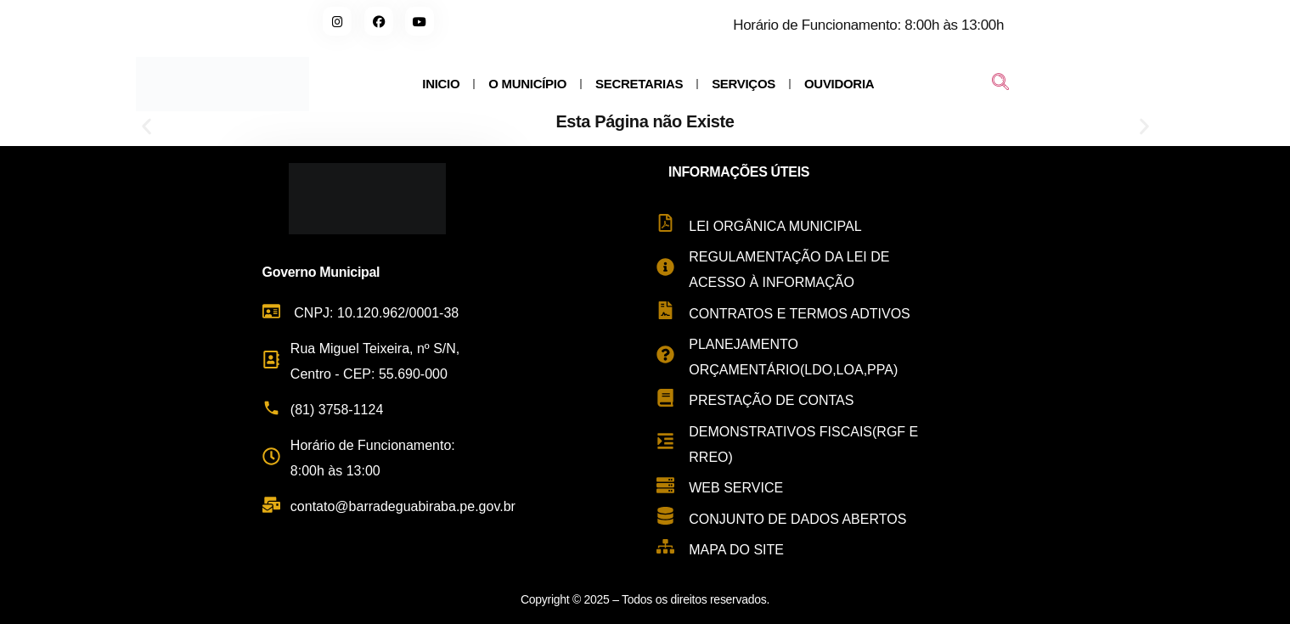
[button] (146, 126)
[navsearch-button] (1000, 84)
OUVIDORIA (839, 83)
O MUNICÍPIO (527, 83)
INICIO (440, 83)
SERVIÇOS (743, 83)
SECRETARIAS (639, 83)
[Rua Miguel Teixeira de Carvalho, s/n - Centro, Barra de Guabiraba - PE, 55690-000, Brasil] (1117, 379)
